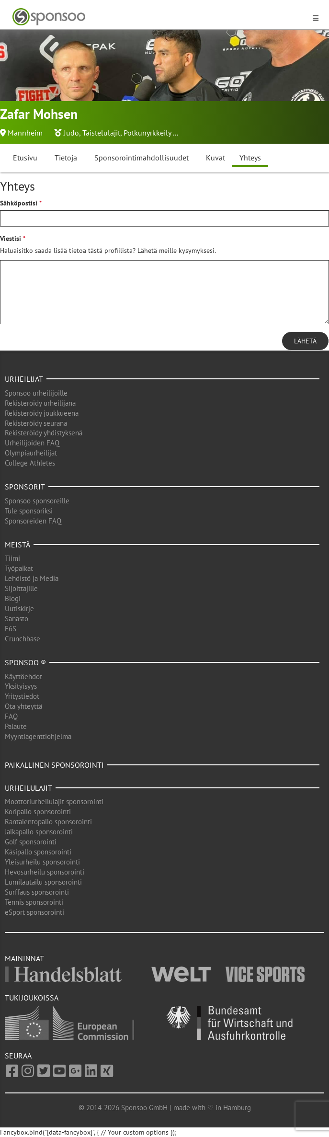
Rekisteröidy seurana (36, 423)
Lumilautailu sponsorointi (43, 882)
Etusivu (25, 157)
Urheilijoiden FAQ (32, 442)
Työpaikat (19, 568)
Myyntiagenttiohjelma (38, 736)
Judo (71, 132)
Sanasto (16, 618)
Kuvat (215, 157)
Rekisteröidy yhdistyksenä (43, 432)
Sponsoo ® (25, 662)
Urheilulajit (28, 788)
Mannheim (25, 132)
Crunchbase (22, 638)
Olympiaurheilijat (31, 452)
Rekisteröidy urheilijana (40, 403)
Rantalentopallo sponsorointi (48, 821)
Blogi (13, 598)
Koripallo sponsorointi (38, 811)
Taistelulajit (101, 132)
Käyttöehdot (23, 676)
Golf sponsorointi (31, 841)
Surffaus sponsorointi (37, 892)
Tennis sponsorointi (34, 902)
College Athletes (30, 462)
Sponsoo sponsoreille (37, 500)
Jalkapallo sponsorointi (39, 831)
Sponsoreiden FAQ (33, 520)
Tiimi (12, 558)
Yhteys (250, 157)
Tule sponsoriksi (29, 510)
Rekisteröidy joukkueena (42, 413)
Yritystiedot (22, 696)
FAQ (11, 716)
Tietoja (66, 157)
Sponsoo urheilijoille (36, 393)
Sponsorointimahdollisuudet (141, 157)
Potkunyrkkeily (147, 132)
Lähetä (305, 341)
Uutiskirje (19, 608)
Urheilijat (24, 379)
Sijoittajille (21, 588)
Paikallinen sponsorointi (54, 765)
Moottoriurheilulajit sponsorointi (54, 801)
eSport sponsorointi (34, 912)
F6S (10, 628)
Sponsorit (25, 486)
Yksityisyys (21, 686)
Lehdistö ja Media (31, 578)
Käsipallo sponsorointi (38, 851)
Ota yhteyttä (23, 706)
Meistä (17, 544)
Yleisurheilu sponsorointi (42, 861)
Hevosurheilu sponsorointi (44, 871)
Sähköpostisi (18, 203)
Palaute (16, 726)
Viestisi (10, 238)
